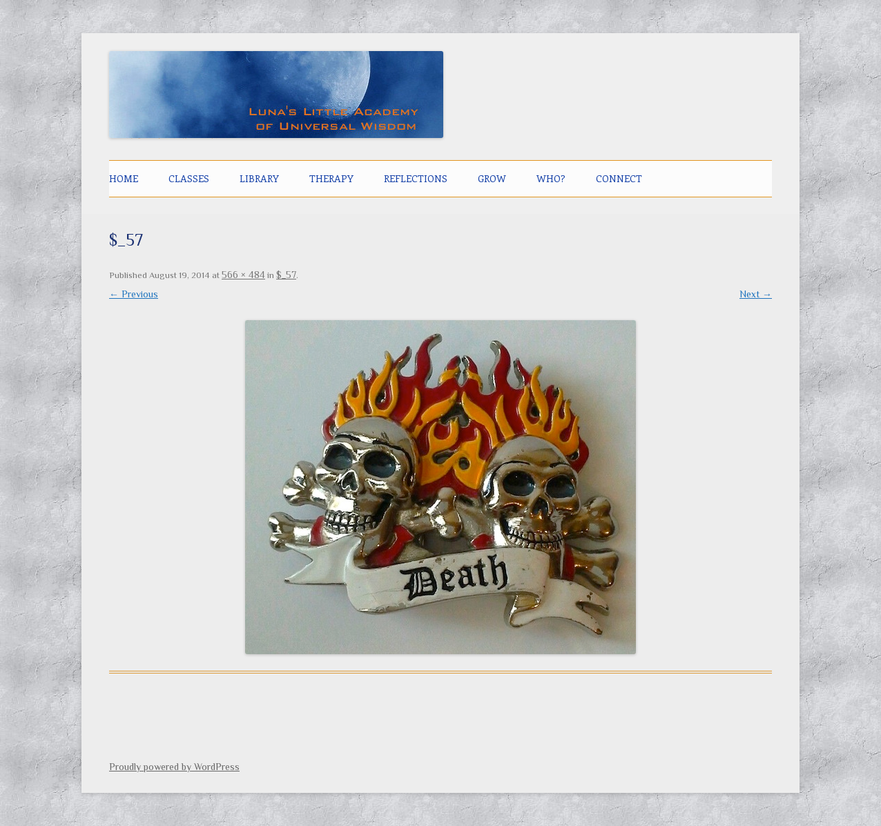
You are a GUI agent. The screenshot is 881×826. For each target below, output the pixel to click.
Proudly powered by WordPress (174, 766)
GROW (492, 178)
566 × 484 (243, 274)
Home (123, 178)
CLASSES (188, 178)
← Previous (133, 293)
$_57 (286, 274)
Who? (550, 178)
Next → (755, 293)
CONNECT (619, 178)
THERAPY (331, 178)
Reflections (415, 178)
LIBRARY (259, 178)
